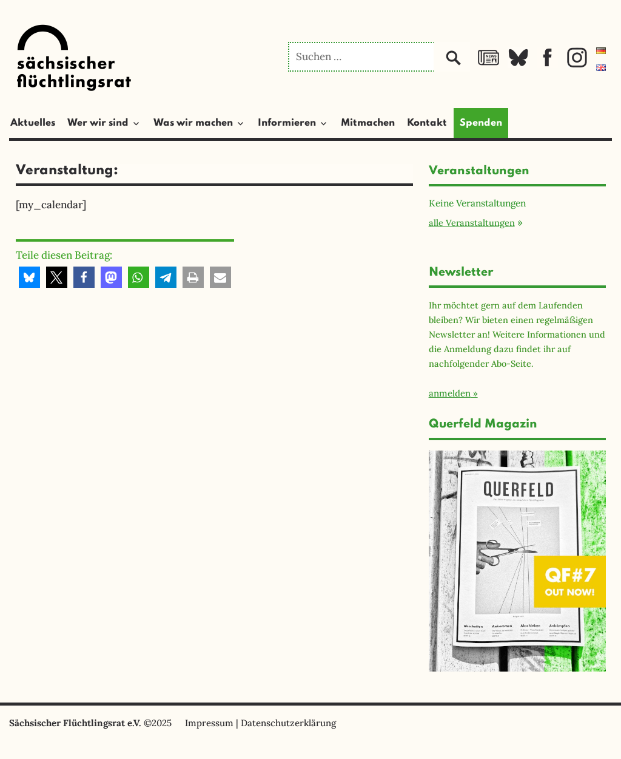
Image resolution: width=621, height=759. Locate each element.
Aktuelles (32, 123)
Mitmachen (368, 123)
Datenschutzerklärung (288, 723)
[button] (29, 277)
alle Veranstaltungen (472, 222)
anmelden (450, 393)
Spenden (481, 123)
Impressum (209, 723)
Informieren (287, 123)
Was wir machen (193, 123)
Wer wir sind (98, 123)
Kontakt (427, 123)
